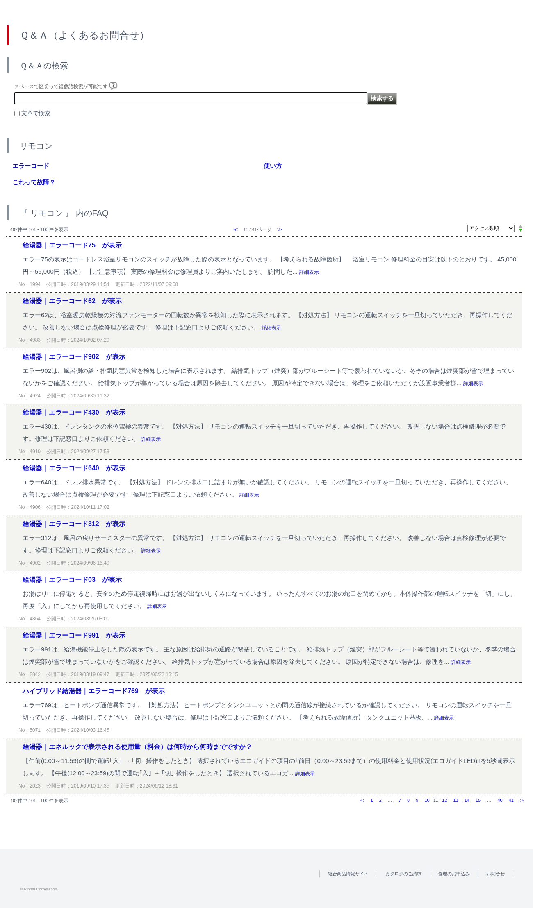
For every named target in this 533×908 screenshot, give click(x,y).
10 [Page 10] (426, 800)
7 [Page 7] (400, 800)
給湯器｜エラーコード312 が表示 (74, 523)
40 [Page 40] (499, 800)
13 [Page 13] (455, 800)
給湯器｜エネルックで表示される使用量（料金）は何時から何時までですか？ (137, 746)
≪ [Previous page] (362, 800)
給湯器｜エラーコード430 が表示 (74, 412)
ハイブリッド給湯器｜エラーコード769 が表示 (94, 691)
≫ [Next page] (522, 800)
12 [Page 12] (444, 800)
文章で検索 (35, 113)
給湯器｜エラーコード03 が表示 (72, 579)
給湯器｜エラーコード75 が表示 (72, 245)
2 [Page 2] (380, 800)
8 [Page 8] (408, 800)
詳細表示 (309, 272)
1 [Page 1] (371, 800)
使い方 (273, 165)
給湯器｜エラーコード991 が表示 (74, 635)
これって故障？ (33, 182)
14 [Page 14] (467, 800)
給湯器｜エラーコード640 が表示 (74, 468)
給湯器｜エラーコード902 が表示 (74, 356)
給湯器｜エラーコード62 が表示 (72, 300)
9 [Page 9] (417, 800)
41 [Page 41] (511, 800)
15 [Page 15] (478, 800)
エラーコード (30, 165)
